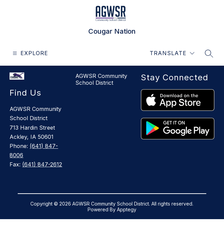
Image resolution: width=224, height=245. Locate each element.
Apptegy (126, 209)
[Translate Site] (172, 53)
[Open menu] (29, 53)
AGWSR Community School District (101, 79)
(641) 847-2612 (42, 164)
